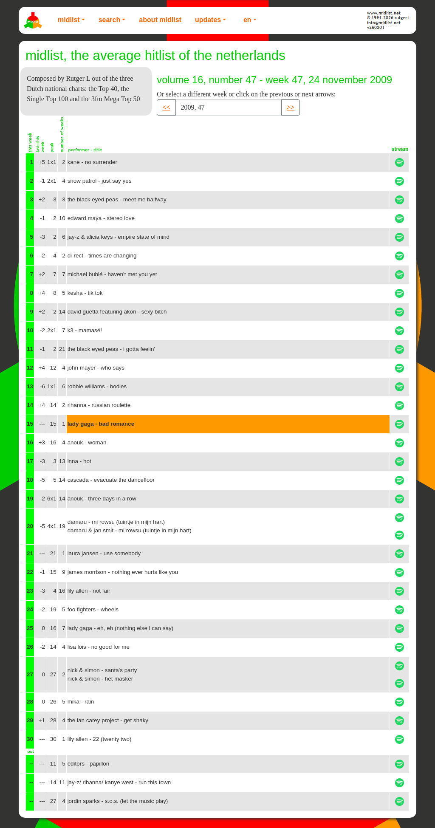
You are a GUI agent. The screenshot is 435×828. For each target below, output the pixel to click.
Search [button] (110, 19)
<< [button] (166, 107)
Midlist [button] (69, 19)
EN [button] (247, 19)
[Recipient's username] (228, 107)
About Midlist (160, 19)
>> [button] (290, 107)
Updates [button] (208, 19)
